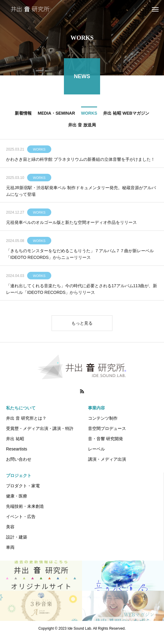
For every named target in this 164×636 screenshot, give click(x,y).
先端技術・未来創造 (25, 506)
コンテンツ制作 (103, 418)
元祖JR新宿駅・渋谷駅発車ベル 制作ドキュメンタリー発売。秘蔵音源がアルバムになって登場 (81, 191)
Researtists (16, 449)
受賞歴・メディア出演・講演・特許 (40, 428)
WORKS (39, 150)
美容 (10, 526)
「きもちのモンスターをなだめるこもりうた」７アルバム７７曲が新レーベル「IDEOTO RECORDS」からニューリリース (80, 254)
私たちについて (21, 407)
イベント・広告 (21, 516)
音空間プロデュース (107, 428)
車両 (10, 547)
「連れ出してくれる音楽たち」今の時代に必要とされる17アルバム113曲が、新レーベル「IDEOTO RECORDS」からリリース (81, 289)
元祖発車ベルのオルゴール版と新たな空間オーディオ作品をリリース (71, 223)
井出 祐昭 (15, 438)
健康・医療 (16, 496)
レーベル (96, 449)
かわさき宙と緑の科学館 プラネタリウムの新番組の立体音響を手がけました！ (80, 160)
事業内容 (96, 407)
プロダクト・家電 (23, 485)
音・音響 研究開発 (105, 438)
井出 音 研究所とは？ (26, 418)
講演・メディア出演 (107, 459)
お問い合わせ (18, 459)
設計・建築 (16, 537)
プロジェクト (18, 475)
